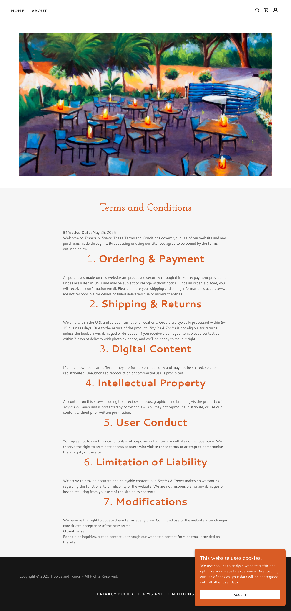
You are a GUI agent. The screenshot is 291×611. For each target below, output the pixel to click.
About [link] (39, 10)
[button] (275, 10)
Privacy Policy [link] (115, 593)
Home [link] (17, 10)
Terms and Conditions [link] (166, 593)
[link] (266, 10)
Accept (240, 595)
